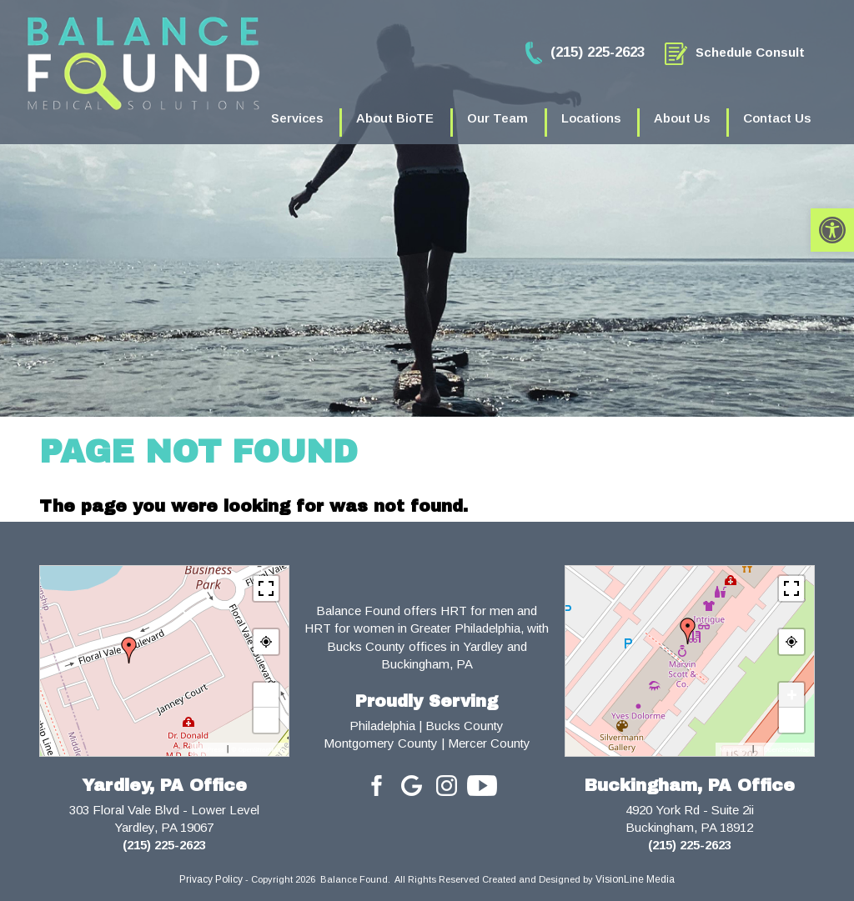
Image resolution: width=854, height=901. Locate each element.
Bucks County (464, 725)
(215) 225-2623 (164, 845)
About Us (682, 118)
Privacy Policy (211, 879)
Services (297, 118)
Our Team (497, 118)
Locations (590, 118)
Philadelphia (382, 725)
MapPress (209, 749)
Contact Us (777, 118)
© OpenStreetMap (257, 749)
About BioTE (395, 118)
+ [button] (266, 694)
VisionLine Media (635, 879)
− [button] (266, 719)
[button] (832, 230)
